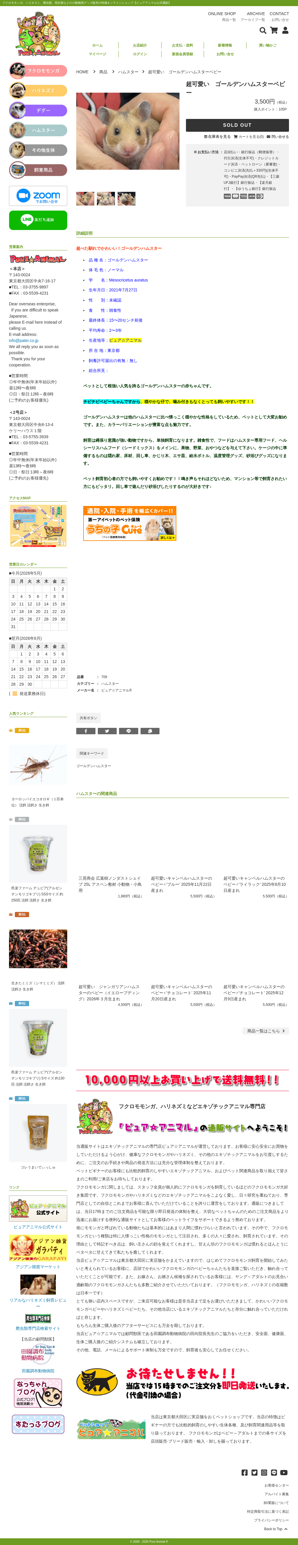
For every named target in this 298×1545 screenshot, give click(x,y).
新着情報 (225, 45)
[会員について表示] (284, 30)
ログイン (140, 54)
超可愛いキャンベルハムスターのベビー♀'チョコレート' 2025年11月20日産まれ (181, 992)
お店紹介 (140, 45)
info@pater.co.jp (23, 340)
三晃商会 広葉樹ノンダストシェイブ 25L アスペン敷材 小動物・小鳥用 (110, 884)
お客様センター (277, 1485)
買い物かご (267, 45)
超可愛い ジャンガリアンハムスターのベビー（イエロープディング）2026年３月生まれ (109, 992)
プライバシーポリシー (271, 1520)
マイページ (97, 54)
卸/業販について (276, 1503)
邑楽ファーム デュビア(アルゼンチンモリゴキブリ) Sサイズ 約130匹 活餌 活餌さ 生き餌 (38, 1078)
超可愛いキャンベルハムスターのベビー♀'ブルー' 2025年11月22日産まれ (181, 884)
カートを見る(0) (251, 137)
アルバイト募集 (277, 1494)
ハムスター (128, 72)
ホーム (97, 45)
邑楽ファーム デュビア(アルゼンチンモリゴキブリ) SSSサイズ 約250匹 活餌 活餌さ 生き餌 (37, 894)
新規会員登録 (182, 54)
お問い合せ (225, 54)
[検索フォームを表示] (263, 30)
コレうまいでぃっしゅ (38, 1167)
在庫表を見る (219, 136)
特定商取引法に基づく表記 (268, 1512)
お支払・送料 (182, 45)
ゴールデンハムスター (93, 766)
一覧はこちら (266, 1031)
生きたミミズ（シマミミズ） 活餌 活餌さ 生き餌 (38, 986)
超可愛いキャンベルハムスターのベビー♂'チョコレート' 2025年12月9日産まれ (254, 992)
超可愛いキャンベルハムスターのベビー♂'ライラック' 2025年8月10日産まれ (255, 884)
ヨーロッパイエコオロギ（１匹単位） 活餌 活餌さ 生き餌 (37, 802)
